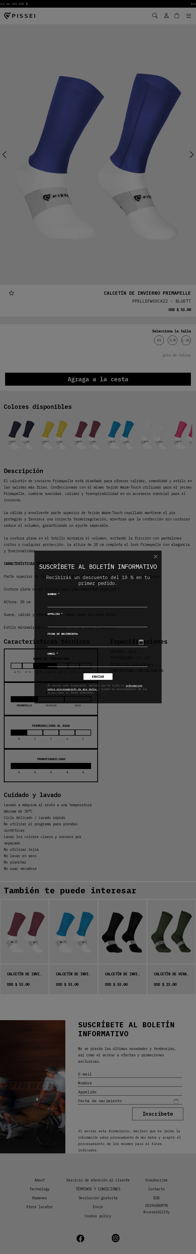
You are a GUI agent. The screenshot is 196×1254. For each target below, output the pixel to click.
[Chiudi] (156, 556)
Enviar (98, 677)
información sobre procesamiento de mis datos (94, 687)
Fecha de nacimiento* (62, 634)
